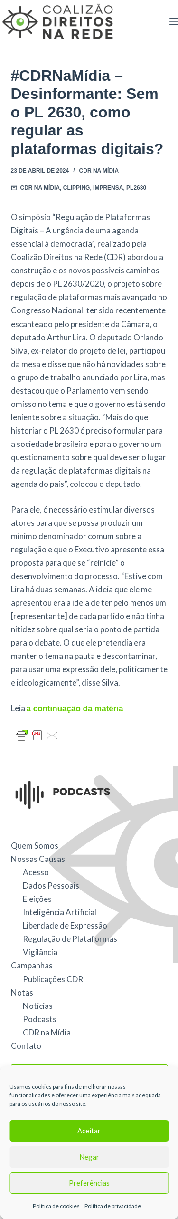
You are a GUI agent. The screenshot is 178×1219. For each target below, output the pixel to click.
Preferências (89, 1183)
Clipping (76, 187)
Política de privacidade (112, 1205)
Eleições (37, 899)
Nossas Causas (38, 859)
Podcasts (39, 1019)
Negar (89, 1156)
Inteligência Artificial (59, 912)
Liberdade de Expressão (65, 925)
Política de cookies (56, 1205)
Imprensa (108, 187)
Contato (26, 1046)
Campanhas (32, 965)
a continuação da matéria (75, 708)
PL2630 (136, 187)
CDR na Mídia (99, 170)
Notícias (38, 1006)
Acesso (36, 872)
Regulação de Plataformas (70, 939)
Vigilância (40, 952)
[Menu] (173, 21)
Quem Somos (34, 846)
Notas (22, 992)
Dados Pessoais (51, 885)
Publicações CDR (53, 979)
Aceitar (89, 1130)
